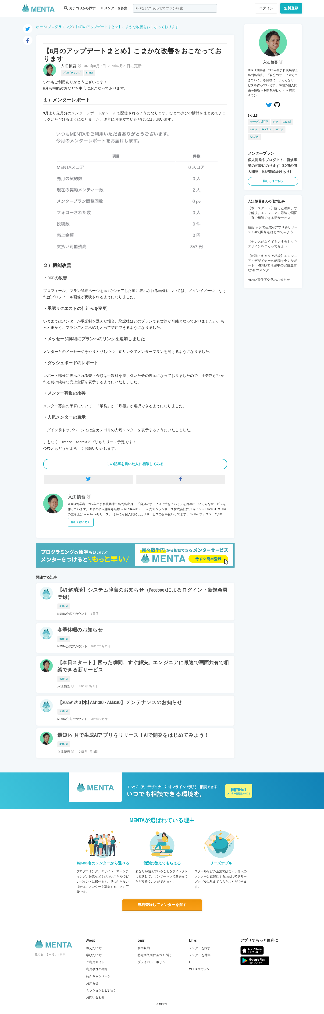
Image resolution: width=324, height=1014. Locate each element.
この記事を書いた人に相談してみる (135, 464)
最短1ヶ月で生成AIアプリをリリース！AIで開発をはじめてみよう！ (133, 735)
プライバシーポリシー (153, 962)
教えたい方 (94, 948)
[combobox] (175, 8)
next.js (279, 129)
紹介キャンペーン (98, 976)
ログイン (266, 8)
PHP (275, 121)
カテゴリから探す (80, 8)
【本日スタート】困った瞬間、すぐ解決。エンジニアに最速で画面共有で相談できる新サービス (143, 666)
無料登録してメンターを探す (162, 905)
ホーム (41, 27)
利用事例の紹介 (97, 969)
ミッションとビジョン (101, 990)
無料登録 (291, 8)
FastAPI (254, 136)
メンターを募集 (114, 8)
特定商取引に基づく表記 (154, 955)
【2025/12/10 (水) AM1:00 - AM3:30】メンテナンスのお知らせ (119, 702)
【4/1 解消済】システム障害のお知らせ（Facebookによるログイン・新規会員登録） (142, 594)
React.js (266, 129)
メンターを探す (199, 948)
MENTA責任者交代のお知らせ (269, 279)
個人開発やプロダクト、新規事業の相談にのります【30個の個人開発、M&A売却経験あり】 (272, 166)
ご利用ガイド (95, 962)
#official (64, 606)
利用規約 (144, 948)
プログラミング (60, 27)
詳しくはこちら (81, 522)
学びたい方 (94, 955)
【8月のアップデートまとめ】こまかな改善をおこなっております (126, 27)
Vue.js (253, 129)
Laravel (286, 121)
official (89, 72)
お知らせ (92, 983)
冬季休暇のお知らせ (80, 630)
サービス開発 (259, 121)
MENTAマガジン (199, 969)
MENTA (163, 1004)
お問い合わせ (95, 997)
